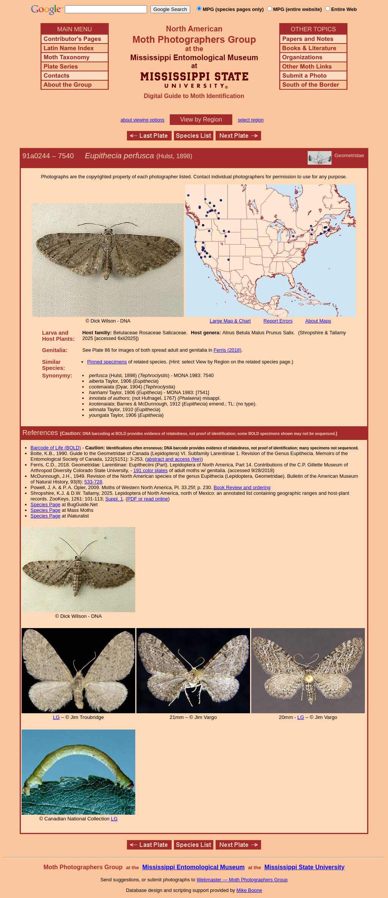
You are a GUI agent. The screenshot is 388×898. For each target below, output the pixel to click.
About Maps (318, 321)
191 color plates (150, 470)
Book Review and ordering (242, 487)
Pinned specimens (107, 362)
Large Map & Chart (230, 321)
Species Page (46, 504)
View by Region (201, 119)
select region (251, 120)
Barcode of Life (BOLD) (56, 448)
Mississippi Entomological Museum (193, 867)
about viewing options (142, 120)
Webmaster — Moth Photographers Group (242, 879)
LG (56, 717)
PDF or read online (147, 499)
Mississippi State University (304, 867)
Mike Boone (249, 890)
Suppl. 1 (114, 499)
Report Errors (278, 321)
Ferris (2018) (227, 350)
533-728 (93, 482)
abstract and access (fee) (174, 459)
